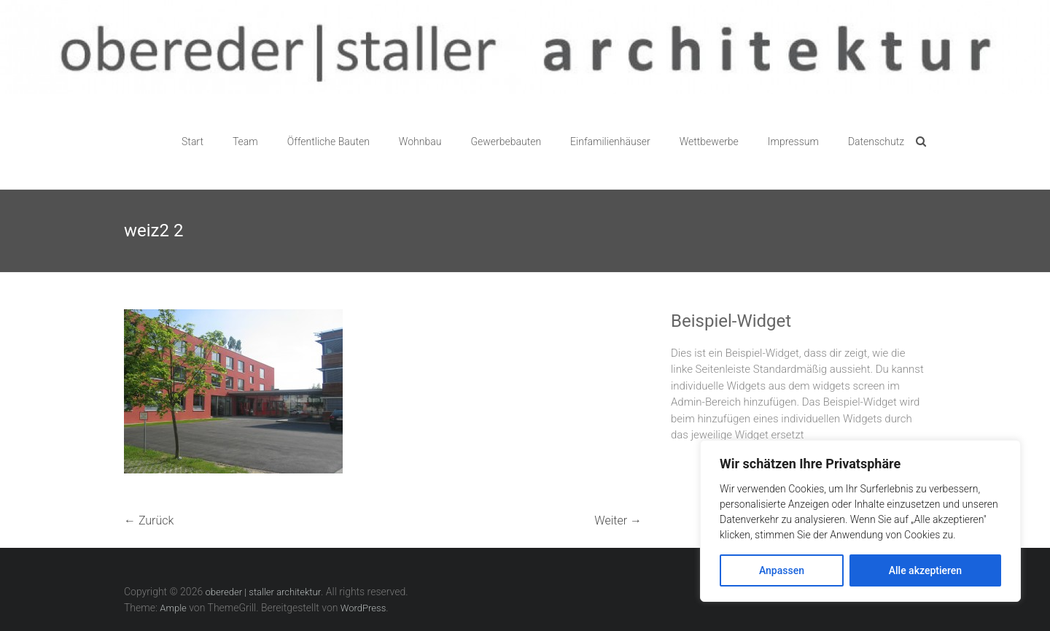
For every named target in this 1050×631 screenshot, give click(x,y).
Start (192, 141)
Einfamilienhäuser (610, 141)
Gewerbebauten (505, 141)
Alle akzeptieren (925, 570)
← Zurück (149, 520)
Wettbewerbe (709, 141)
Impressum (793, 141)
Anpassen (781, 570)
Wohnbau (420, 141)
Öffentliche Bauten (328, 141)
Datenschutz (876, 141)
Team (245, 141)
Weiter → (618, 520)
